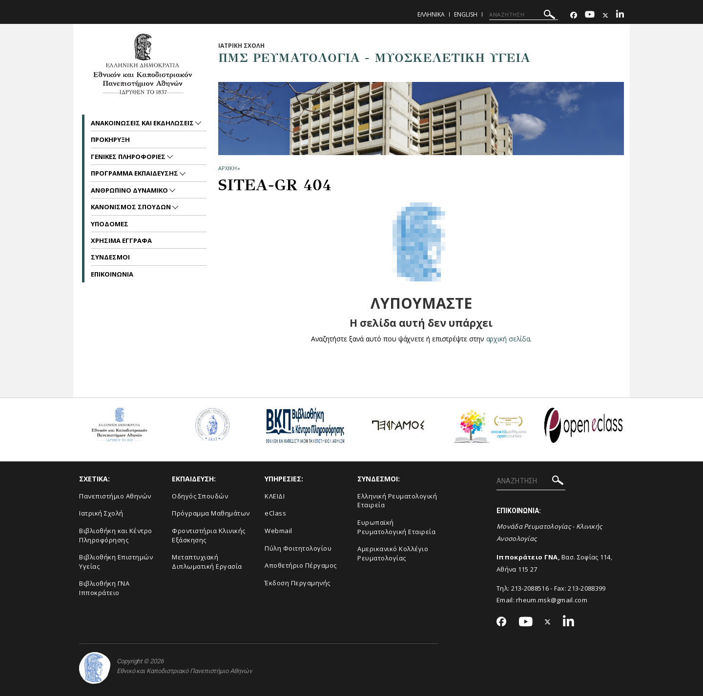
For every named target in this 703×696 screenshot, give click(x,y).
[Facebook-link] (573, 15)
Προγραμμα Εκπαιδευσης (135, 173)
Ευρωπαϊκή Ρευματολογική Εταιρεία (396, 527)
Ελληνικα (431, 14)
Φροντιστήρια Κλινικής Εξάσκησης (209, 535)
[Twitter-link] (605, 15)
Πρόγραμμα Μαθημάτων (211, 513)
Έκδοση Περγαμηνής (298, 582)
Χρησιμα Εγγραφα (121, 240)
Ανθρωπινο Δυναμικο (130, 190)
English (465, 14)
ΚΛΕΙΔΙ (275, 496)
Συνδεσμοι (110, 257)
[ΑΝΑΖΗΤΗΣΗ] (523, 14)
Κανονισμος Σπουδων (131, 206)
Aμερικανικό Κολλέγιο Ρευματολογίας (392, 553)
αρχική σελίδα (508, 338)
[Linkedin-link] (620, 15)
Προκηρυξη (110, 139)
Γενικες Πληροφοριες (129, 156)
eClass (275, 513)
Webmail (278, 530)
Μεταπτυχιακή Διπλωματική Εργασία (207, 562)
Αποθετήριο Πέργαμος (301, 565)
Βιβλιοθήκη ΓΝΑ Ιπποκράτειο (104, 588)
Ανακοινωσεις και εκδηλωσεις (143, 123)
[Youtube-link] (590, 15)
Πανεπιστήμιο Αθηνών (115, 496)
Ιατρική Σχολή (101, 513)
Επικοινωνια (112, 274)
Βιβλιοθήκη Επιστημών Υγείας (116, 562)
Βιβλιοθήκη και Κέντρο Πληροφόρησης (115, 535)
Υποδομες (109, 223)
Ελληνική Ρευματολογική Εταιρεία (397, 501)
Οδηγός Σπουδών (200, 496)
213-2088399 (586, 588)
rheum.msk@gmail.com (551, 600)
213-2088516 (530, 588)
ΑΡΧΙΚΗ (227, 168)
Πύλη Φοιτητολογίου (298, 548)
